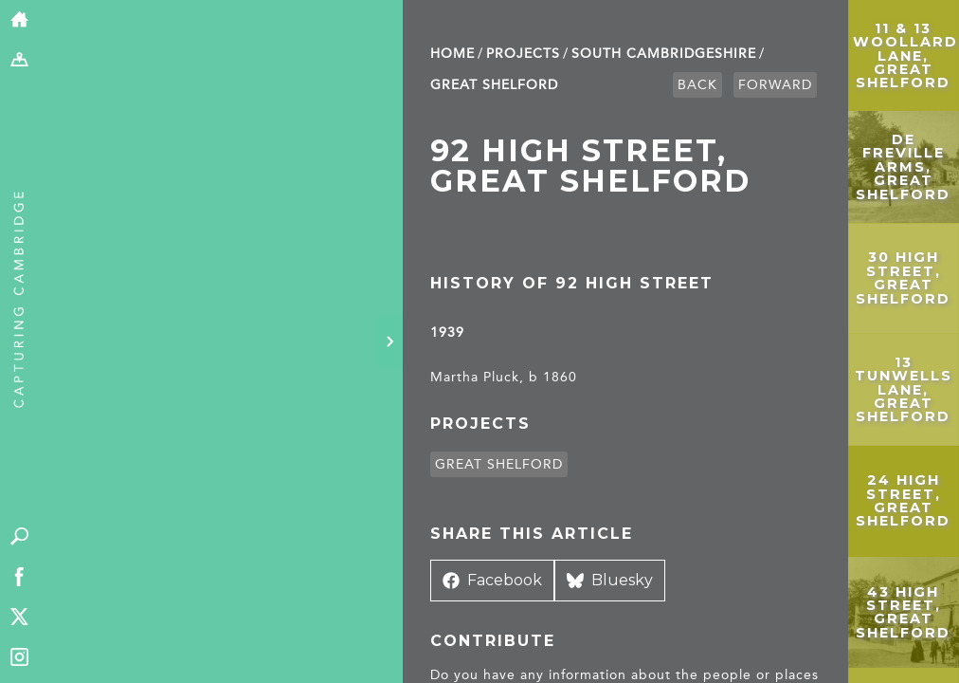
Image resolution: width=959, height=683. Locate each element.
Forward (775, 85)
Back (697, 85)
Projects (523, 54)
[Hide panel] (389, 341)
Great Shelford (494, 85)
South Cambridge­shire (663, 54)
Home (452, 54)
